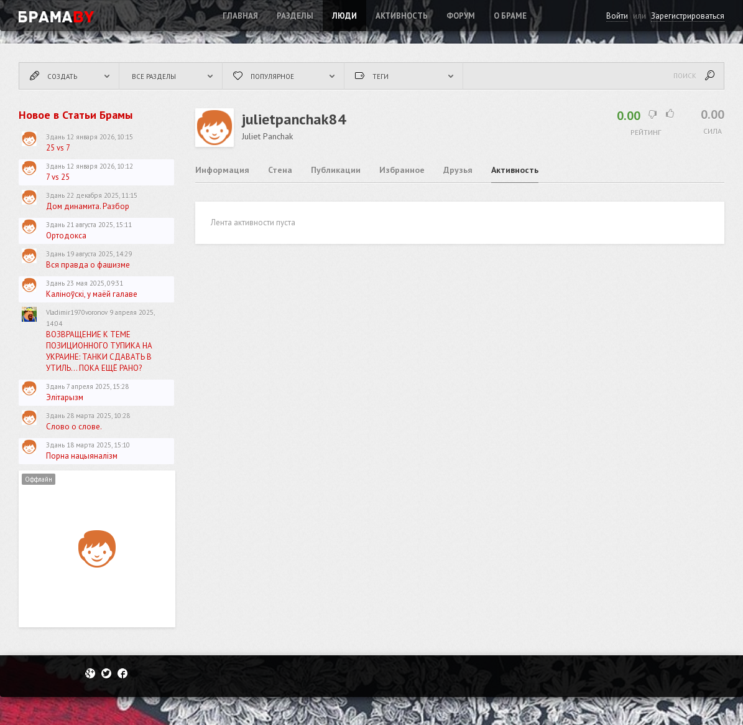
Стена (280, 169)
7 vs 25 (58, 177)
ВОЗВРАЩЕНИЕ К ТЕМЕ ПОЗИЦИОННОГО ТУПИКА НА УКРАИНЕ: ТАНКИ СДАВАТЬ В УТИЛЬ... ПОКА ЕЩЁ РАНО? (99, 351)
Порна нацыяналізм (82, 456)
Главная (240, 16)
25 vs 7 (58, 148)
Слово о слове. (74, 426)
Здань (55, 137)
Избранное (402, 169)
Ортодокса (66, 235)
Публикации (336, 169)
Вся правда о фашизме (88, 265)
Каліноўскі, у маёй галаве (91, 294)
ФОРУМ (460, 16)
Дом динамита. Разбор (87, 206)
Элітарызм (64, 397)
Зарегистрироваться (687, 16)
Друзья (458, 169)
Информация (222, 169)
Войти (617, 16)
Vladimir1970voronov (77, 312)
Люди (344, 16)
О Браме (510, 16)
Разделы (295, 16)
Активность (402, 16)
